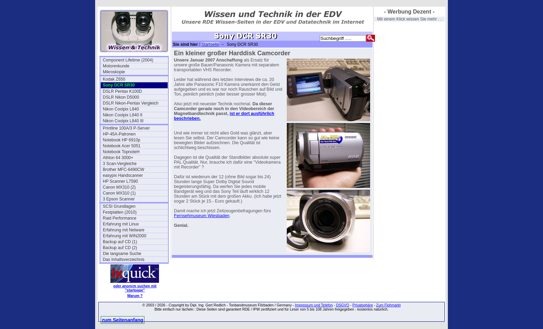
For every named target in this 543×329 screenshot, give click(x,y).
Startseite (210, 44)
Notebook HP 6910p (121, 140)
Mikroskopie (114, 71)
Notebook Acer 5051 (122, 145)
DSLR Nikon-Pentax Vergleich (130, 103)
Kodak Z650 (114, 79)
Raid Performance (119, 218)
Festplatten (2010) (119, 212)
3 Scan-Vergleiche (119, 163)
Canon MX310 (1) (119, 193)
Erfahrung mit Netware (123, 230)
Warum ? (135, 296)
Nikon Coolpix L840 (121, 109)
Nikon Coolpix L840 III (123, 120)
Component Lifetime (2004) (128, 60)
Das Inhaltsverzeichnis (123, 259)
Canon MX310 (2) (119, 187)
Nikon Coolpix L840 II (122, 115)
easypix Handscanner (123, 175)
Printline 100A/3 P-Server (126, 128)
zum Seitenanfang (122, 320)
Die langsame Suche (122, 253)
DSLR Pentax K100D (122, 91)
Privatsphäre (362, 305)
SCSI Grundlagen (119, 206)
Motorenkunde (116, 66)
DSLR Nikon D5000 (121, 97)
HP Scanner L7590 (120, 181)
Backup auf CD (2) (120, 247)
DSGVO (342, 305)
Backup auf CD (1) (120, 241)
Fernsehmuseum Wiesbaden (201, 215)
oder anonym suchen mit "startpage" (134, 288)
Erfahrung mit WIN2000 (124, 235)
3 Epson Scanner (119, 199)
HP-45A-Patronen (119, 134)
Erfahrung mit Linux (121, 224)
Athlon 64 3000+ (118, 157)
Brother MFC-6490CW (123, 169)
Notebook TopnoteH (121, 151)
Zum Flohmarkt (388, 305)
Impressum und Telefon (314, 305)
